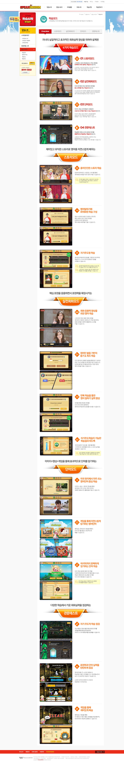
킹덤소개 (87, 14)
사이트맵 (102, 1)
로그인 (91, 1)
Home (82, 14)
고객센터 (97, 1)
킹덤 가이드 (94, 14)
